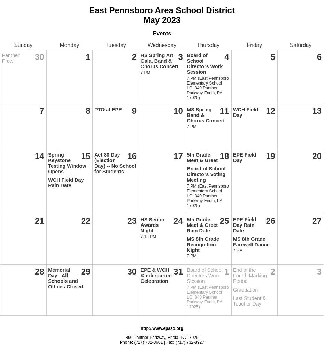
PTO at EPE (108, 109)
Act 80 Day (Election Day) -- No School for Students (115, 163)
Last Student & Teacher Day (249, 301)
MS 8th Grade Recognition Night (203, 244)
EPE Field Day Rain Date (244, 225)
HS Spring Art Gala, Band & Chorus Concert (160, 61)
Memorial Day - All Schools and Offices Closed (65, 278)
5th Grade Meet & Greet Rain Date (202, 225)
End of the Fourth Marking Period (250, 275)
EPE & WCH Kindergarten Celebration (156, 275)
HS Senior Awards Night (153, 225)
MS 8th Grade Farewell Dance (251, 241)
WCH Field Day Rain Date (66, 182)
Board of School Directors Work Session (205, 64)
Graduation (245, 290)
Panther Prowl (11, 58)
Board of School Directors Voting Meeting (206, 174)
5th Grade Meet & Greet (202, 157)
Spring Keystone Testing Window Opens (67, 163)
